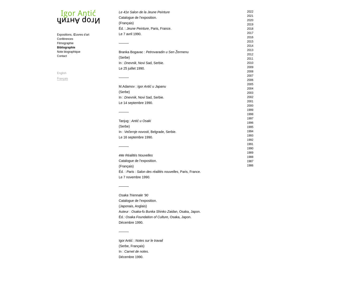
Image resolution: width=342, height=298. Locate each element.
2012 (250, 54)
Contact (62, 56)
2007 (250, 75)
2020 (250, 20)
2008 (250, 71)
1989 (250, 152)
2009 (250, 67)
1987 (250, 161)
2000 (250, 105)
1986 (250, 165)
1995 (250, 127)
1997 (250, 118)
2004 (250, 88)
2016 (250, 37)
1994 (250, 131)
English (61, 73)
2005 (250, 84)
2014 (250, 45)
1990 (250, 148)
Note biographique (68, 51)
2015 (250, 41)
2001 (250, 101)
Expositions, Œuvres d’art (73, 34)
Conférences (65, 39)
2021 (250, 16)
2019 (250, 24)
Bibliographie (66, 47)
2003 (250, 93)
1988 (250, 157)
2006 (250, 80)
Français (62, 78)
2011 (250, 58)
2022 (250, 11)
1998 (250, 114)
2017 (250, 33)
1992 (250, 140)
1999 (250, 110)
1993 (250, 135)
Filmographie (65, 43)
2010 (250, 63)
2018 (250, 28)
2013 (250, 50)
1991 (250, 144)
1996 (250, 122)
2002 (250, 97)
